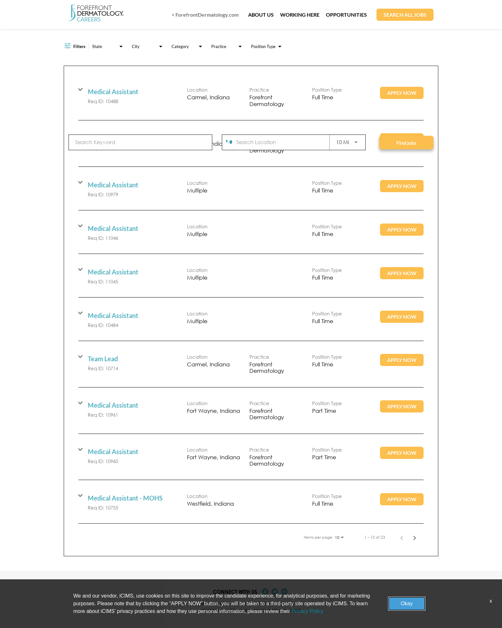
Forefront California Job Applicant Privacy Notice (251, 610)
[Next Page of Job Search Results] (414, 537)
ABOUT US (261, 15)
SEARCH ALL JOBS (405, 15)
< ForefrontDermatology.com (205, 15)
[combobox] (140, 142)
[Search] (406, 142)
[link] (251, 97)
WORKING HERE (300, 15)
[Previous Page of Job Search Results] (401, 537)
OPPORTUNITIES (346, 15)
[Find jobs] (406, 142)
